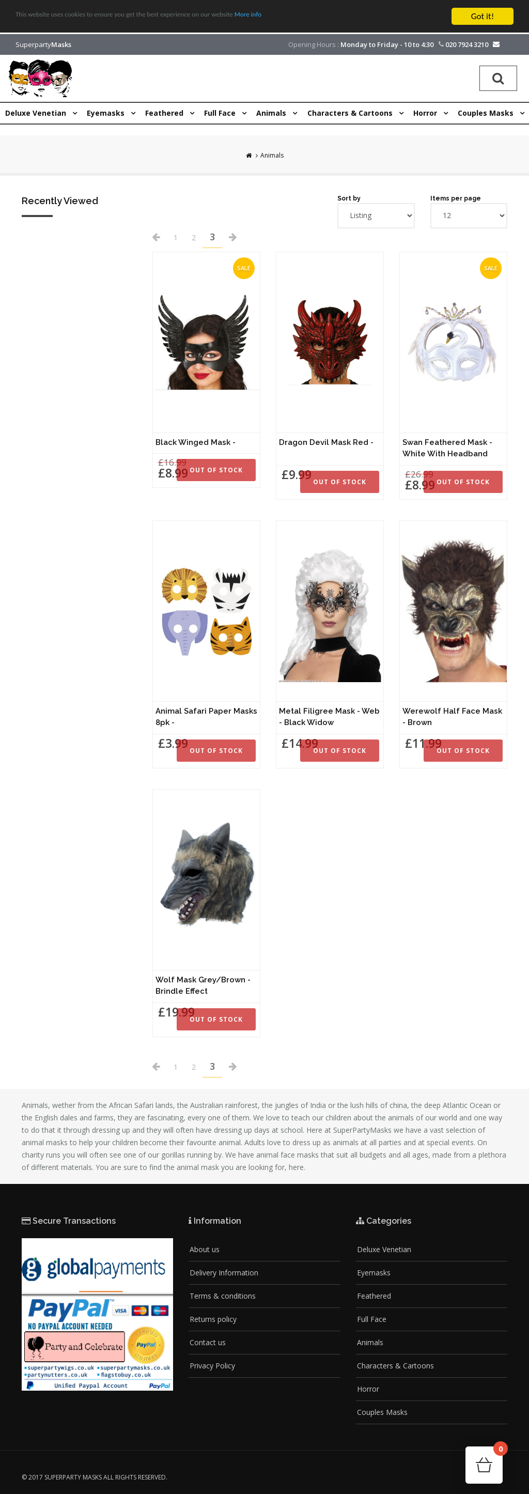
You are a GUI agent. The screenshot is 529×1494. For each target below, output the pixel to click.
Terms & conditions (223, 1296)
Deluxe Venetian (384, 1249)
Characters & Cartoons (395, 1365)
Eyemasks (374, 1272)
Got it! (482, 16)
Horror (368, 1389)
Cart (498, 1451)
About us (205, 1249)
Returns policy (213, 1319)
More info (317, 16)
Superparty (43, 44)
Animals (272, 155)
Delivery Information (224, 1272)
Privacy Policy (212, 1365)
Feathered (374, 1296)
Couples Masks (382, 1412)
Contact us (208, 1342)
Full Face (371, 1319)
